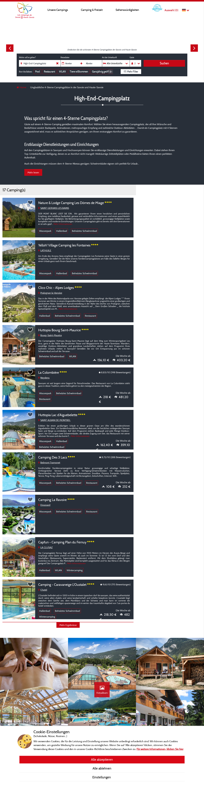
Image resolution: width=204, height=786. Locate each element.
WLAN (62, 71)
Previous (9, 48)
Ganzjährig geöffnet (102, 71)
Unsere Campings (57, 10)
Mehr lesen (33, 172)
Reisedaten (65, 57)
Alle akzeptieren (102, 759)
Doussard (44, 504)
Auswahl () (171, 10)
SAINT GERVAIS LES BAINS (53, 208)
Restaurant (49, 71)
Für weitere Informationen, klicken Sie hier (160, 749)
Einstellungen (102, 777)
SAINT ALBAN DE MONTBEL (54, 420)
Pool (37, 71)
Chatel (42, 589)
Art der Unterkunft (109, 57)
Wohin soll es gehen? (27, 57)
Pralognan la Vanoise (50, 292)
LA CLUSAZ (45, 547)
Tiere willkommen (79, 71)
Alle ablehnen (102, 768)
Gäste (132, 57)
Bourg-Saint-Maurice (50, 335)
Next (194, 48)
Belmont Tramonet (49, 462)
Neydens (44, 377)
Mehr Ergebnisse (68, 625)
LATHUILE (44, 250)
